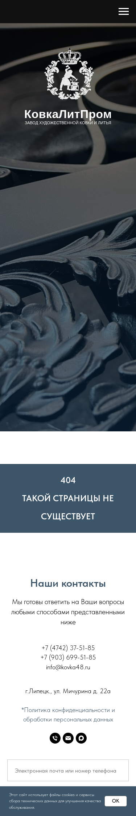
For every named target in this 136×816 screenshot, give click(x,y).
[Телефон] (55, 738)
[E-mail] (68, 738)
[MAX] (81, 738)
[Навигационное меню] (124, 11)
